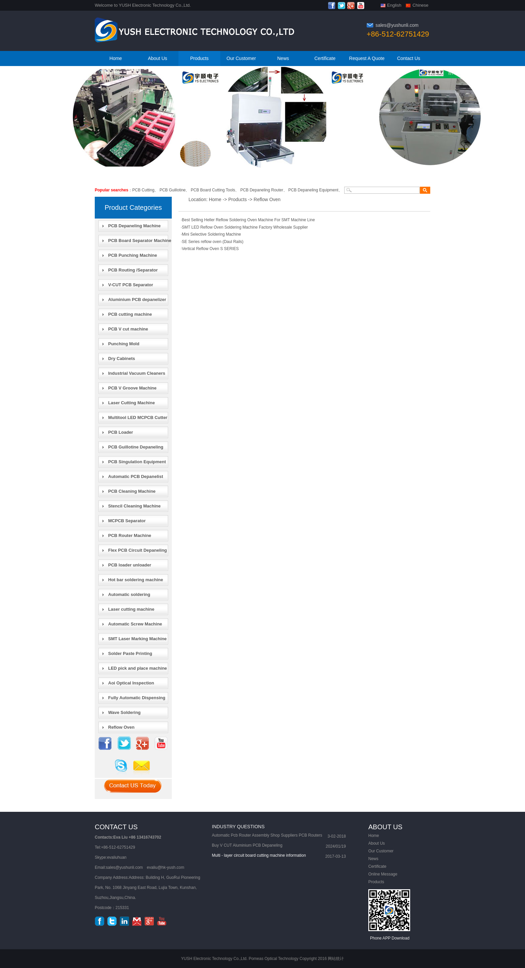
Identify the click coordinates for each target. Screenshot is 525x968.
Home (115, 58)
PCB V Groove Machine (132, 387)
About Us (157, 58)
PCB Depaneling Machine (134, 225)
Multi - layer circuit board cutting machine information (259, 855)
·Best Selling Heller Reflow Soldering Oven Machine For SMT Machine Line (248, 220)
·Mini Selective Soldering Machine (211, 234)
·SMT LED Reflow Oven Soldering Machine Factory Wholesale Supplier (244, 227)
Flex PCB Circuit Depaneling (137, 550)
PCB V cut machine (128, 328)
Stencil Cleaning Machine (134, 505)
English (394, 5)
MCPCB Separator (127, 520)
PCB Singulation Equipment (137, 461)
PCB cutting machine (130, 314)
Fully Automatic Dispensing (136, 697)
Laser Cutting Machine (131, 402)
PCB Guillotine (172, 190)
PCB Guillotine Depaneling (135, 446)
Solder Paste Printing (130, 653)
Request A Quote (367, 58)
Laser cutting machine (131, 609)
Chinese (420, 5)
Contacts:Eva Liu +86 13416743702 (128, 837)
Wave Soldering (124, 712)
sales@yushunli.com (397, 25)
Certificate (324, 58)
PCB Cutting (143, 190)
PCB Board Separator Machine (139, 240)
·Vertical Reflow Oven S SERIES (210, 248)
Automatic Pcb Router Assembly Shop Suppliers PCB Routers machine (267, 836)
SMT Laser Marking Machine (137, 638)
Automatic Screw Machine (135, 623)
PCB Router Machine (129, 535)
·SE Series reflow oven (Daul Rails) (212, 241)
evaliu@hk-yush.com (165, 867)
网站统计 (336, 958)
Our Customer (241, 58)
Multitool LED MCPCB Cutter (137, 417)
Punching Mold (123, 343)
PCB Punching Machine (132, 255)
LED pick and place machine (137, 668)
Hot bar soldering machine (135, 579)
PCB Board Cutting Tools (213, 190)
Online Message (382, 874)
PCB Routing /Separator (133, 270)
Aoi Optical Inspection (131, 682)
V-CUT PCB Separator (130, 284)
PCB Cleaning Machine (132, 491)
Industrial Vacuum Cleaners (136, 373)
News (283, 58)
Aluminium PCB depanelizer (137, 299)
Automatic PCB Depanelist (135, 476)
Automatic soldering (129, 594)
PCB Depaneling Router (261, 190)
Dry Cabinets (121, 358)
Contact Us (408, 58)
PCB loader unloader (129, 564)
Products (199, 58)
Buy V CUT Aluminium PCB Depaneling (247, 845)
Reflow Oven (121, 727)
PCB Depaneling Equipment (313, 190)
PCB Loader (120, 432)
